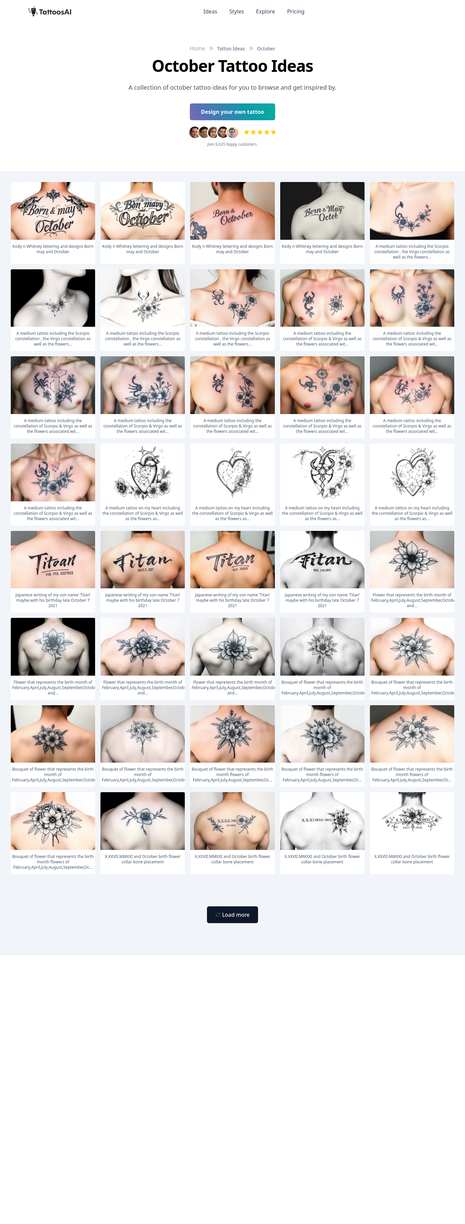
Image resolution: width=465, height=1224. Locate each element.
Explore (265, 11)
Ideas (210, 11)
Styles (236, 11)
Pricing (295, 11)
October (266, 48)
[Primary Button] (232, 914)
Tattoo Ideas (231, 48)
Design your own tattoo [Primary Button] (232, 112)
